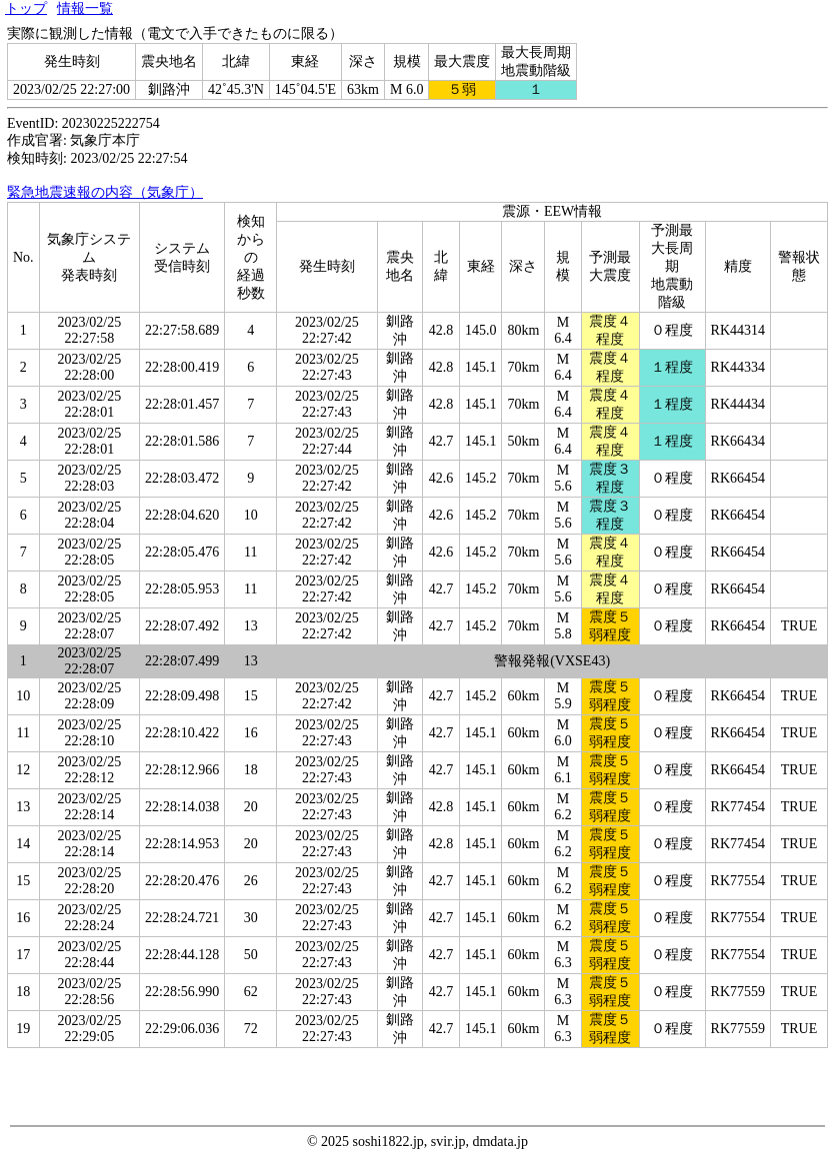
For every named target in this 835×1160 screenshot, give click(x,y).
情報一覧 (85, 8)
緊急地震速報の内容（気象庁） (105, 192)
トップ (26, 8)
